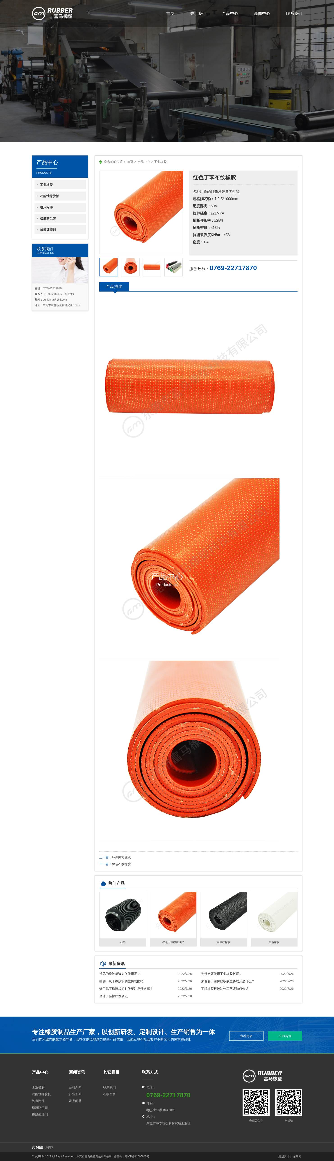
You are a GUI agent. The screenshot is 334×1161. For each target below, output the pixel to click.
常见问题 (75, 1101)
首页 (170, 13)
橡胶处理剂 (48, 230)
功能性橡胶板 (49, 196)
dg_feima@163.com (160, 1110)
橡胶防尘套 (48, 218)
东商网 (49, 1147)
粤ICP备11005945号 (137, 1156)
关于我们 (198, 13)
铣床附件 (46, 207)
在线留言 (109, 1094)
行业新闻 (75, 1094)
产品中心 (230, 13)
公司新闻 (75, 1087)
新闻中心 (262, 13)
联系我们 (294, 13)
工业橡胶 (46, 185)
